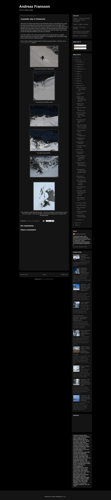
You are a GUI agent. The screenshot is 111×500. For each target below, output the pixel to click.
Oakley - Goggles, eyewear (80, 24)
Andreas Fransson (34, 6)
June (78, 76)
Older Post (64, 274)
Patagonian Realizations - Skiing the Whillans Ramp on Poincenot (84, 271)
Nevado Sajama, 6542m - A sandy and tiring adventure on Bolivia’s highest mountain (81, 350)
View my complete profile (80, 246)
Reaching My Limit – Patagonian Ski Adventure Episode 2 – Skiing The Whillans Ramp (80, 318)
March (78, 83)
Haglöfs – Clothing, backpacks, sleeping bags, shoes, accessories (81, 20)
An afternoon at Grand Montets (81, 216)
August (79, 71)
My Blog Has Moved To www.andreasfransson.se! (85, 257)
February (79, 85)
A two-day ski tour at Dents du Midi (81, 121)
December (80, 61)
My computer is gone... (80, 93)
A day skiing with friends (80, 187)
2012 (76, 59)
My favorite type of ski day (81, 146)
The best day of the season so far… (80, 199)
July (78, 73)
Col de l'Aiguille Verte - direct (84, 303)
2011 (76, 222)
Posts (76, 45)
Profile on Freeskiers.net (80, 134)
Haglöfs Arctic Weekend (80, 104)
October (79, 66)
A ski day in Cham (81, 203)
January (79, 220)
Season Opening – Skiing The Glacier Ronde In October (85, 333)
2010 (76, 225)
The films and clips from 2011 (81, 212)
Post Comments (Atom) (47, 279)
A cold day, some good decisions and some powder (81, 193)
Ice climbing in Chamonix (80, 142)
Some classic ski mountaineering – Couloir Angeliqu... (81, 182)
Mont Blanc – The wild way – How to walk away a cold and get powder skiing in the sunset (81, 288)
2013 (76, 57)
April (78, 81)
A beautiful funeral (81, 205)
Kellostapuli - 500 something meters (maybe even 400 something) (85, 398)
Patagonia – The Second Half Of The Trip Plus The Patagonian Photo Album (85, 382)
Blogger (64, 496)
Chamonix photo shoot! (80, 131)
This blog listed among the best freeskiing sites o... (81, 172)
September (80, 69)
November (80, 64)
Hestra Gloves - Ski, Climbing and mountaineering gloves (81, 32)
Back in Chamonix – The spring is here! (81, 89)
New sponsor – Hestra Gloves (80, 176)
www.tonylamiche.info (26, 42)
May (78, 78)
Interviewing (79, 149)
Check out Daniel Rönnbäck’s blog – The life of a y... (81, 115)
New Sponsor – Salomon (80, 152)
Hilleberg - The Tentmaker (80, 36)
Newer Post (24, 274)
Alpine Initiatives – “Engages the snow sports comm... (81, 158)
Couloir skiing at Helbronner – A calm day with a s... (81, 165)
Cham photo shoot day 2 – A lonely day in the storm (81, 126)
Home (44, 274)
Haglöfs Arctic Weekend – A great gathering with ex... (81, 99)
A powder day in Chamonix (80, 138)
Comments (78, 48)
